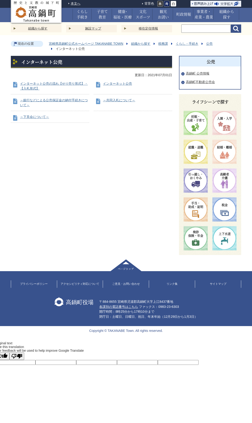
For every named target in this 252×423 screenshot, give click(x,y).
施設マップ (93, 28)
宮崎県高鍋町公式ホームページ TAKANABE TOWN (86, 43)
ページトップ (126, 265)
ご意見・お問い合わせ (126, 283)
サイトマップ (218, 283)
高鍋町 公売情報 (197, 73)
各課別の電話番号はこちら (118, 307)
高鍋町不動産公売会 (200, 82)
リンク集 (172, 283)
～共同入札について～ (119, 100)
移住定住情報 (148, 28)
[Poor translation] (16, 356)
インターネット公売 (117, 83)
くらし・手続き (187, 43)
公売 (209, 43)
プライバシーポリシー (34, 283)
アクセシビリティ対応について (80, 283)
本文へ (75, 3)
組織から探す (37, 28)
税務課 (163, 43)
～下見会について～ (34, 117)
